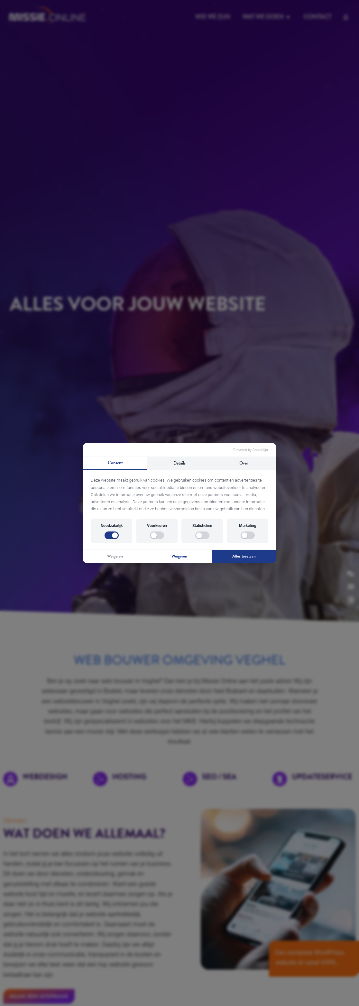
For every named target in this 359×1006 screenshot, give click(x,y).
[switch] (112, 535)
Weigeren (115, 556)
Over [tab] (243, 463)
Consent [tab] (115, 462)
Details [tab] (179, 463)
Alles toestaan (244, 556)
